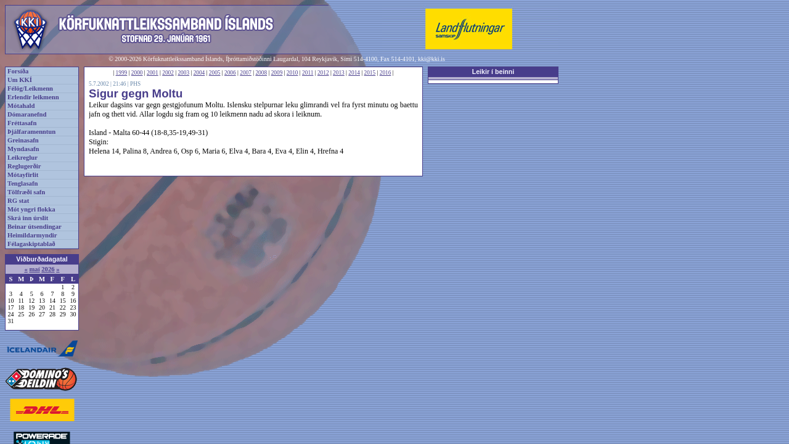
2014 (354, 73)
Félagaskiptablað (31, 243)
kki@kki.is (431, 59)
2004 (199, 73)
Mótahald (21, 105)
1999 (122, 73)
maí (34, 269)
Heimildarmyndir (32, 235)
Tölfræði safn (26, 192)
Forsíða (17, 71)
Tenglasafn (22, 183)
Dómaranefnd (26, 114)
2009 (277, 73)
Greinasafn (23, 140)
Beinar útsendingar (34, 226)
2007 (245, 73)
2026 (47, 269)
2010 (292, 73)
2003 (183, 73)
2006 (230, 73)
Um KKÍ (19, 79)
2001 (152, 73)
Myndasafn (23, 149)
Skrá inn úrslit (27, 218)
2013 (339, 73)
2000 (137, 73)
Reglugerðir (24, 166)
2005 (215, 73)
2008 (261, 73)
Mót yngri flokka (31, 209)
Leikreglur (22, 157)
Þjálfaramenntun (31, 131)
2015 (370, 73)
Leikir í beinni (493, 71)
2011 (307, 73)
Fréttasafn (21, 123)
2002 (168, 73)
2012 (323, 73)
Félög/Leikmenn (30, 88)
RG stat (18, 200)
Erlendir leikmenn (33, 97)
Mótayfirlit (22, 174)
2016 (385, 73)
